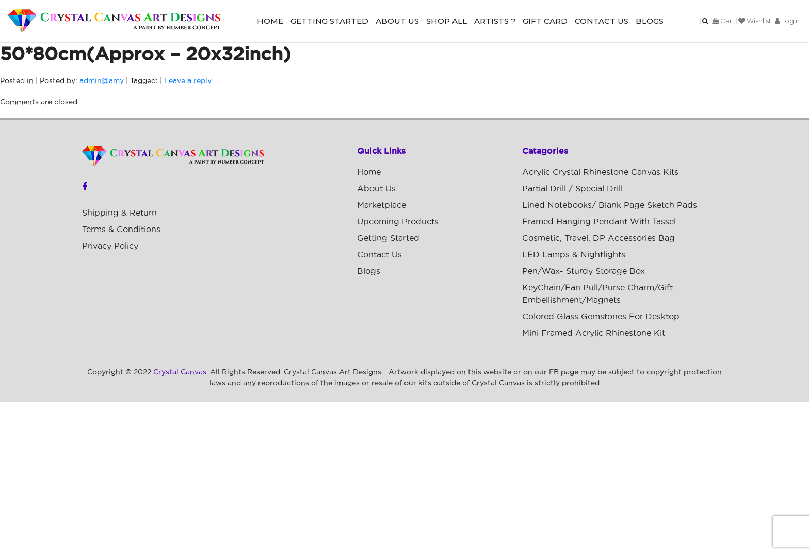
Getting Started (329, 21)
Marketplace (381, 205)
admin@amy (101, 81)
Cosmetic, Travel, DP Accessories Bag (598, 238)
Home (270, 21)
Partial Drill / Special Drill (572, 189)
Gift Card (545, 21)
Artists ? (494, 21)
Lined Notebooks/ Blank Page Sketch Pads (609, 205)
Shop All (446, 21)
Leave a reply (188, 81)
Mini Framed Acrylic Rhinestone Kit (593, 333)
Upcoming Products (398, 222)
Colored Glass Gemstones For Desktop (600, 317)
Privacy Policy (110, 246)
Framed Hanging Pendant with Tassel (599, 222)
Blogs (650, 21)
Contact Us (601, 21)
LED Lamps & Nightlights (573, 255)
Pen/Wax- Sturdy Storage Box (583, 271)
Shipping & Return (119, 213)
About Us (397, 21)
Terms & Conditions (121, 229)
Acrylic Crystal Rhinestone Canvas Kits (600, 172)
